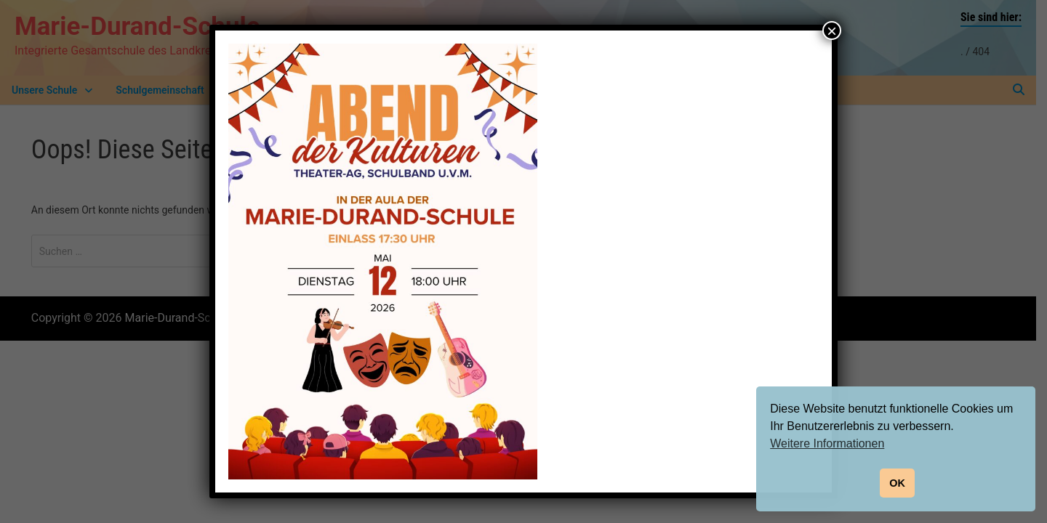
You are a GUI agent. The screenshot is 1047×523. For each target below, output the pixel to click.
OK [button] (897, 483)
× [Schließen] (832, 30)
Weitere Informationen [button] (827, 443)
